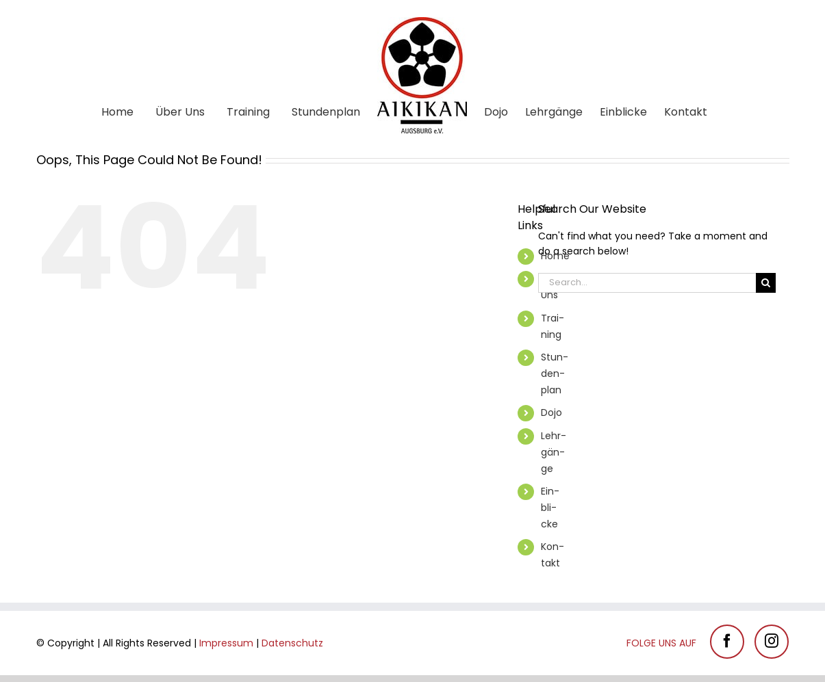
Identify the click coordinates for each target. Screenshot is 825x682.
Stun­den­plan (554, 373)
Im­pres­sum (226, 643)
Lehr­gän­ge (553, 452)
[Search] (766, 283)
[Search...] (647, 283)
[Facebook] (727, 642)
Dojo (551, 412)
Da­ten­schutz (292, 643)
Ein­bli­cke (550, 507)
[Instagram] (771, 642)
